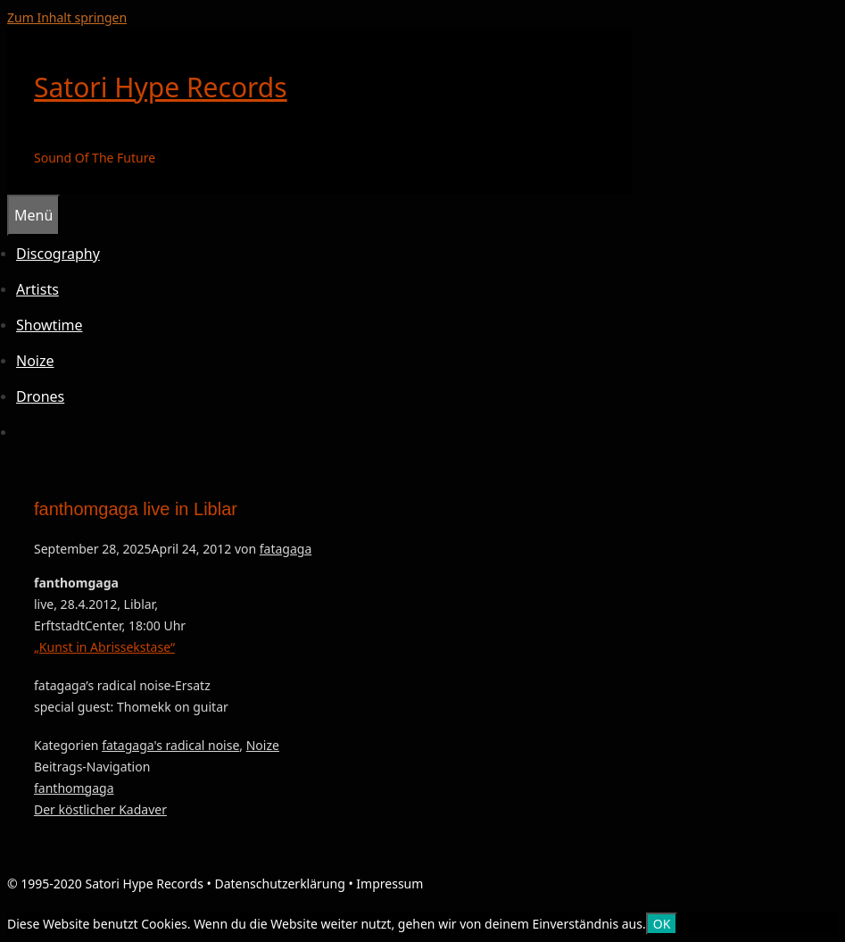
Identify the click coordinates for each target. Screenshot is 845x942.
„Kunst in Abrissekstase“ (104, 646)
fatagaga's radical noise (170, 745)
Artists (37, 289)
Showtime (49, 325)
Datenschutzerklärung (279, 883)
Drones (40, 396)
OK (662, 923)
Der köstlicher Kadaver (100, 809)
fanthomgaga (74, 787)
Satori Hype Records (160, 87)
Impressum (389, 883)
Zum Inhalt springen (67, 17)
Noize (35, 361)
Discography (58, 253)
